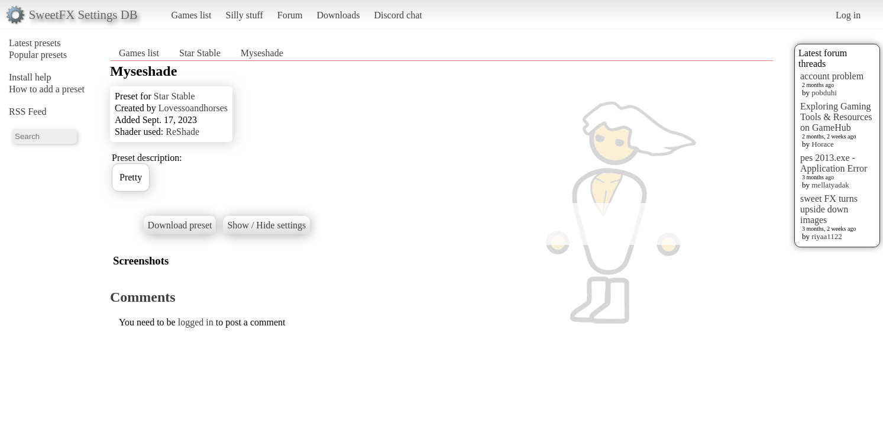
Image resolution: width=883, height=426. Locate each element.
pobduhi (824, 92)
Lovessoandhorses (193, 108)
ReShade (182, 132)
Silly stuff (244, 15)
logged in (196, 322)
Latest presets (35, 43)
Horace (822, 144)
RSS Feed (28, 111)
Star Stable (200, 53)
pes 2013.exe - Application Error (833, 163)
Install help (30, 77)
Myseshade (262, 53)
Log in (848, 15)
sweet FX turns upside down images (829, 209)
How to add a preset (47, 89)
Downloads (338, 15)
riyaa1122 (826, 236)
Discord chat (398, 15)
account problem (831, 76)
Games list (192, 15)
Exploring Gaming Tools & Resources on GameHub (836, 117)
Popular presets (38, 55)
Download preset (180, 225)
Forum (290, 15)
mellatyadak (830, 184)
